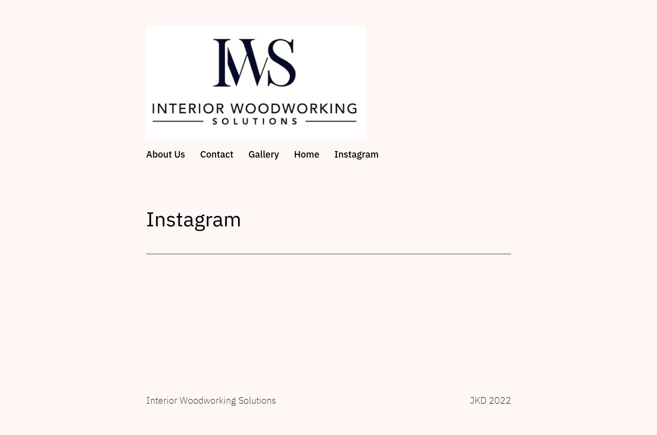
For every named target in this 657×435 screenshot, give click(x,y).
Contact (216, 154)
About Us (165, 154)
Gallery (263, 154)
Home (306, 154)
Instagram (356, 154)
